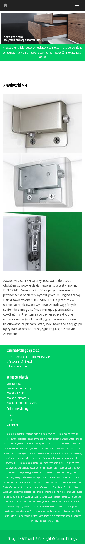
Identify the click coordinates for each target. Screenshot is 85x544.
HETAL (10, 420)
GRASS (10, 415)
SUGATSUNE (13, 425)
